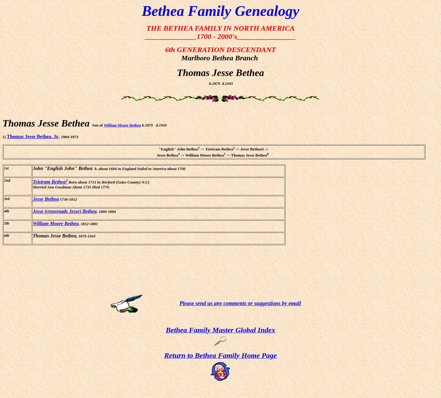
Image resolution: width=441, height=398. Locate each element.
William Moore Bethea (122, 125)
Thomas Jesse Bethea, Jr (32, 136)
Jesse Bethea (46, 199)
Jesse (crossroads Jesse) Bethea (64, 211)
